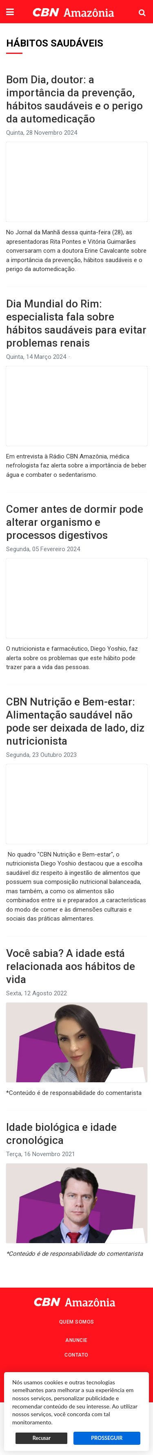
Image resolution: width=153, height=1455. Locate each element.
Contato (76, 1355)
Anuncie (76, 1340)
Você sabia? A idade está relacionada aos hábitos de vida (70, 966)
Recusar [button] (42, 1438)
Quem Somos (76, 1322)
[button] (10, 12)
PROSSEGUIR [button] (106, 1438)
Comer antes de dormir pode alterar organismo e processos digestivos (74, 522)
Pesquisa (135, 6)
